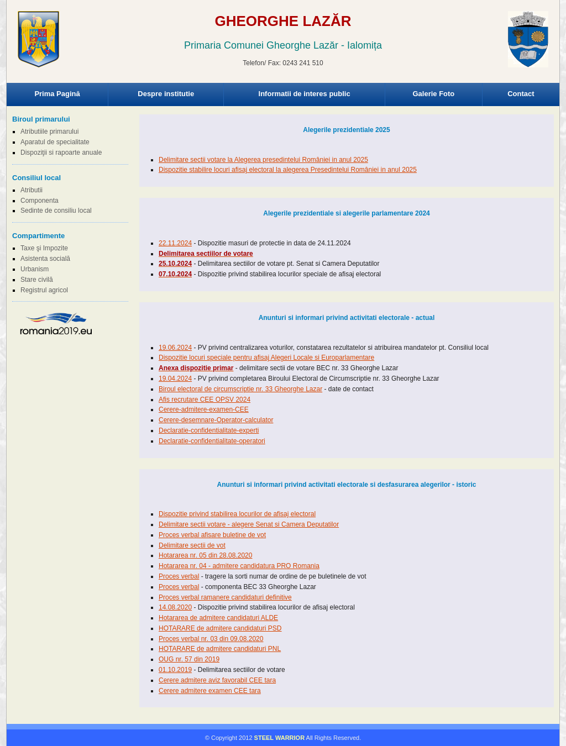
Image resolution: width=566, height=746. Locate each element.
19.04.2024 (175, 378)
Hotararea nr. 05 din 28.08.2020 (205, 555)
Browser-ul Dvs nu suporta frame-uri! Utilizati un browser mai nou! (283, 49)
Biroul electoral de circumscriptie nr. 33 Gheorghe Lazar (240, 389)
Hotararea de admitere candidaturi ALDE (218, 618)
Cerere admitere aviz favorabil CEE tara (217, 680)
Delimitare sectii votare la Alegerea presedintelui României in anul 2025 (263, 160)
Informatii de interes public (304, 94)
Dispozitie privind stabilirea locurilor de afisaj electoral (237, 514)
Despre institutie (166, 94)
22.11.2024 (175, 243)
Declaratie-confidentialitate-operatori (212, 441)
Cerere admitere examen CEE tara (210, 691)
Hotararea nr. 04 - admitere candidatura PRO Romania (239, 566)
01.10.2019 (175, 670)
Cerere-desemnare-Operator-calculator (216, 420)
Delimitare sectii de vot (192, 545)
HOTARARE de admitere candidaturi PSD (220, 628)
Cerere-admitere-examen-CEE (204, 409)
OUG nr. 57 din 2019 (189, 659)
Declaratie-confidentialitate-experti (209, 430)
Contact (520, 94)
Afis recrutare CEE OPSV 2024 (204, 399)
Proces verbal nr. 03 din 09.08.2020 (211, 639)
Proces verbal (179, 576)
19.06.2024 (175, 347)
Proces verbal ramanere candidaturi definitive (225, 597)
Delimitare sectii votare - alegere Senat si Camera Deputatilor (249, 524)
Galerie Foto (433, 94)
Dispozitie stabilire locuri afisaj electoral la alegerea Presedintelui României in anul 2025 (288, 170)
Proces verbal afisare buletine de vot (212, 535)
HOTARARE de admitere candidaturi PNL (220, 649)
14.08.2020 (175, 607)
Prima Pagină (57, 94)
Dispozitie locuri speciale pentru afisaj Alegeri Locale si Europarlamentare (266, 357)
